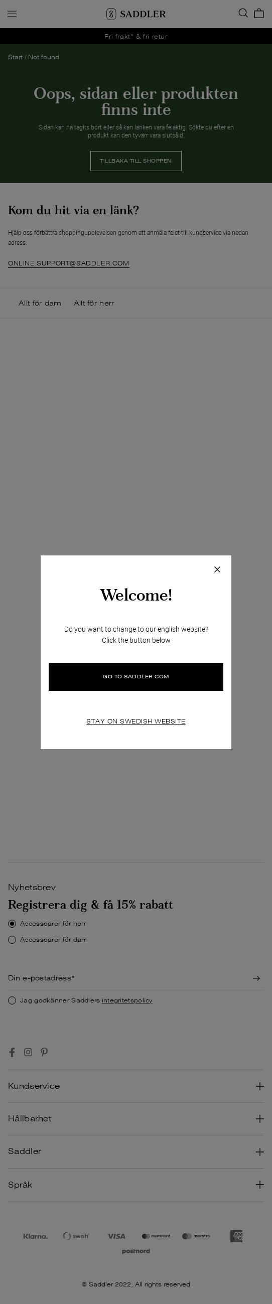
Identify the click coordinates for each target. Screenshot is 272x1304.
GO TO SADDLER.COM (136, 676)
